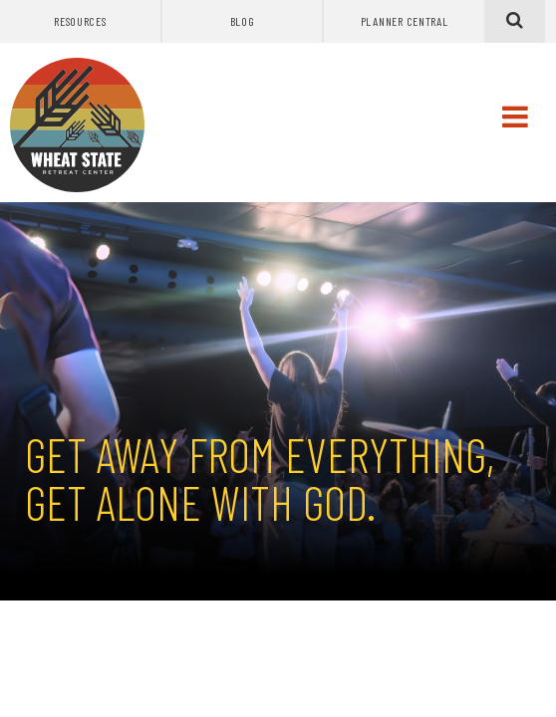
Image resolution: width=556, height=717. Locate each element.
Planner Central (404, 21)
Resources (80, 21)
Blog (242, 21)
